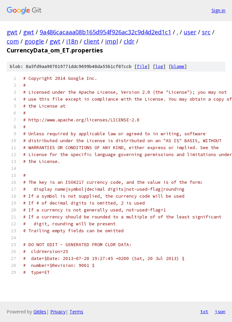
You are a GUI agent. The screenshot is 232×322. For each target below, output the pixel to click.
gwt (12, 32)
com (13, 41)
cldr (129, 41)
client (91, 41)
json (220, 311)
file (142, 66)
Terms (76, 311)
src (206, 32)
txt (204, 311)
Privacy (57, 311)
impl (111, 41)
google (34, 41)
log (159, 66)
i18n (72, 41)
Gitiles (39, 311)
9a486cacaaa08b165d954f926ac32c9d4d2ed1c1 (105, 32)
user (190, 32)
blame (177, 66)
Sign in (218, 10)
